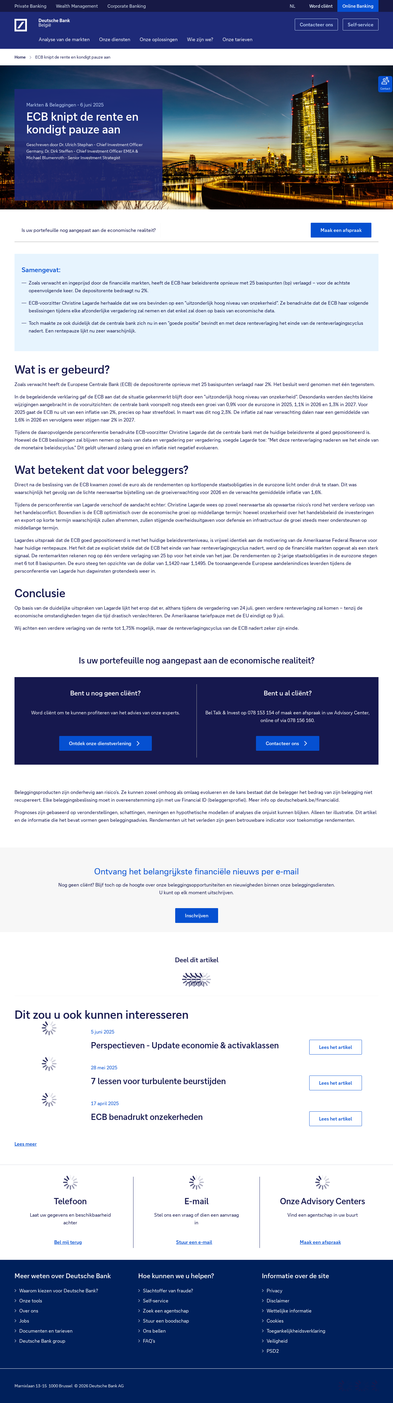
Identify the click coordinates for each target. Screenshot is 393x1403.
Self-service (360, 24)
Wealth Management (77, 6)
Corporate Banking (126, 6)
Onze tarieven (246, 39)
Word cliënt (321, 6)
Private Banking (30, 6)
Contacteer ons (316, 24)
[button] (123, 39)
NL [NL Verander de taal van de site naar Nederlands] (292, 6)
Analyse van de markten (72, 39)
